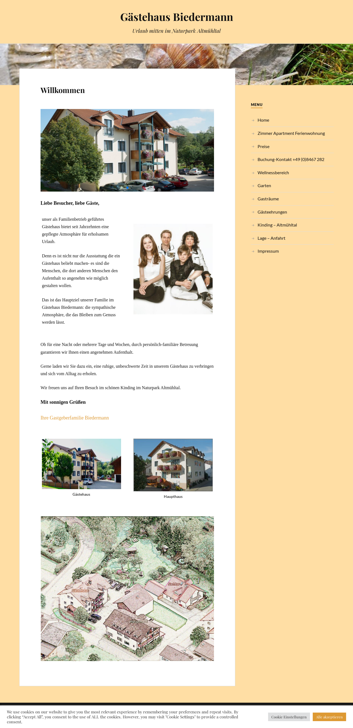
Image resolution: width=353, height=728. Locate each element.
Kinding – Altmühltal (277, 224)
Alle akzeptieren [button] (329, 717)
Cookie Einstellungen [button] (289, 717)
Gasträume (268, 198)
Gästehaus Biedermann (176, 17)
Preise (263, 146)
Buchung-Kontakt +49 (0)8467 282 (291, 159)
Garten (264, 185)
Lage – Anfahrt (271, 238)
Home (263, 119)
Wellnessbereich (273, 172)
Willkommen (63, 90)
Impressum (268, 250)
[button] (127, 188)
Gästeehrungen (272, 211)
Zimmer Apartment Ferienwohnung (291, 133)
